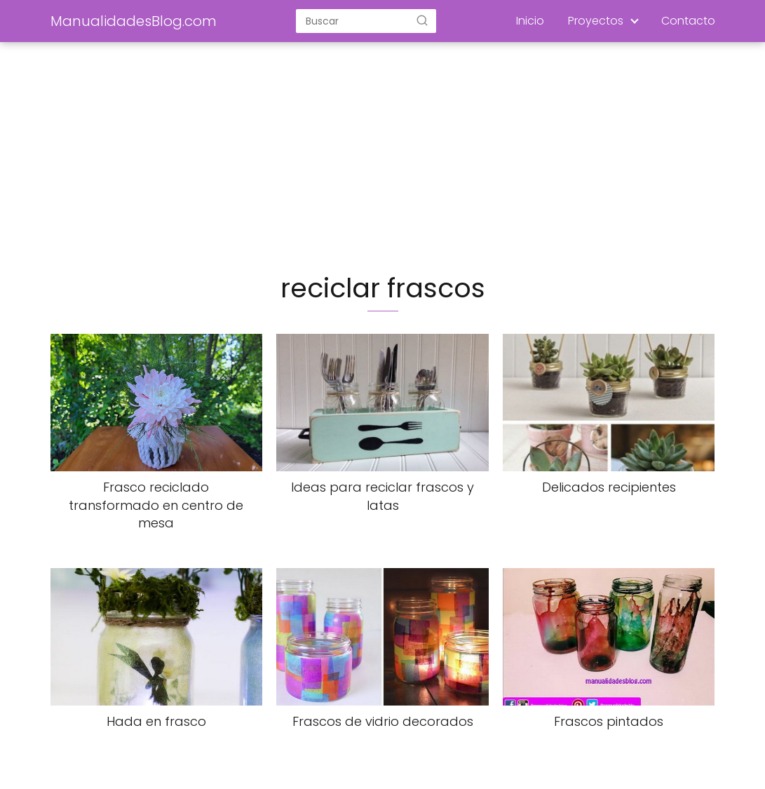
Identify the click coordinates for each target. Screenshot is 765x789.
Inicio (530, 21)
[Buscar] (422, 20)
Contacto (688, 21)
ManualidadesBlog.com (133, 21)
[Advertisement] (382, 158)
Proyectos (595, 21)
